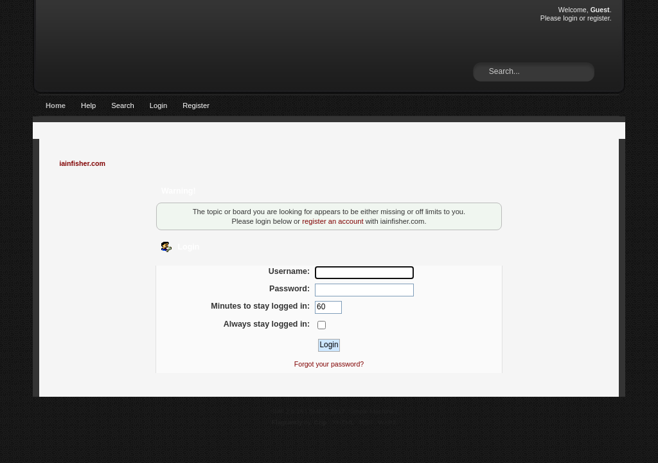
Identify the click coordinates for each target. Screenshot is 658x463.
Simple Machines (372, 411)
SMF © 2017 (327, 411)
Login (158, 105)
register (598, 18)
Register (195, 105)
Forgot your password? (329, 364)
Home (56, 105)
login (570, 18)
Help (88, 105)
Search (122, 105)
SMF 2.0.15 (287, 411)
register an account (332, 221)
